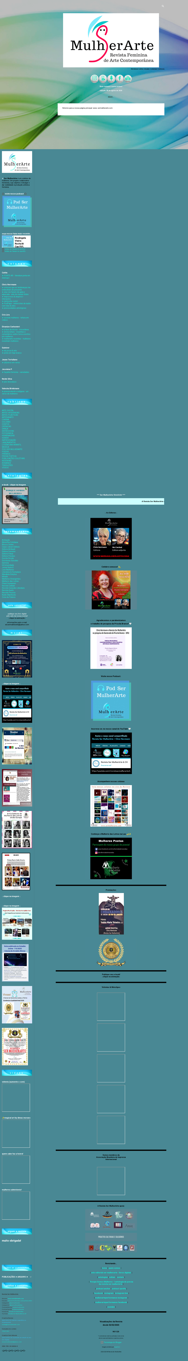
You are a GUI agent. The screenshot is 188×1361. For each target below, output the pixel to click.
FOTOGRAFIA (7, 433)
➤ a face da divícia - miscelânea (15, 329)
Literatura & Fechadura (11, 572)
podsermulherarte (18, 1307)
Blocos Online (8, 544)
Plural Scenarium (9, 583)
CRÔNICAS (6, 426)
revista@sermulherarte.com (11, 1324)
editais (112, 1277)
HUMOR (5, 438)
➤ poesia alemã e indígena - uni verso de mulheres (15, 392)
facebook (98, 1293)
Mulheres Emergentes (11, 579)
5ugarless (117, 1347)
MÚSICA (5, 447)
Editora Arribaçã (8, 549)
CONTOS (5, 424)
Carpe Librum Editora (10, 547)
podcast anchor (103, 1288)
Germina (5, 563)
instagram (109, 1293)
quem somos (114, 1268)
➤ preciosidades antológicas (14, 308)
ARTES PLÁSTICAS (10, 415)
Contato (122, 97)
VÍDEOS (5, 467)
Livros (78, 97)
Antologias (91, 97)
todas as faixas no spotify (15, 251)
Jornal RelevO (8, 567)
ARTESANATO (8, 417)
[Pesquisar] (163, 6)
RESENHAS (7, 461)
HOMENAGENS (8, 435)
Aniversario (151, 97)
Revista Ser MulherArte (16, 1311)
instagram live (121, 1293)
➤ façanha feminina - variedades (15, 372)
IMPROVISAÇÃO (9, 440)
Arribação (6, 540)
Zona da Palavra (8, 597)
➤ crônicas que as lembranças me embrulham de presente (16, 288)
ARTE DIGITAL (8, 410)
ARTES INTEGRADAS (10, 413)
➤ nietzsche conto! (10, 301)
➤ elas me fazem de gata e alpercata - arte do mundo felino (15, 293)
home (104, 1268)
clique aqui (5, 1331)
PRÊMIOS (6, 454)
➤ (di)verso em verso (11, 362)
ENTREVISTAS (8, 431)
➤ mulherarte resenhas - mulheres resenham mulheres (16, 340)
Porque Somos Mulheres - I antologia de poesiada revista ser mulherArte (111, 1283)
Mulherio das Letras (10, 581)
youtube (111, 1307)
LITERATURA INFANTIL (11, 445)
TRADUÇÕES (7, 465)
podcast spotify (118, 1288)
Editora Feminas (8, 551)
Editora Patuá (7, 554)
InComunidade (8, 565)
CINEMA (5, 419)
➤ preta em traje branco (12, 353)
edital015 (136, 97)
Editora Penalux (8, 556)
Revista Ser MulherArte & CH (17, 1314)
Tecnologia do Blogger (111, 1342)
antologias (103, 1277)
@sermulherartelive (16, 1305)
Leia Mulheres (8, 570)
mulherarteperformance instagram (111, 1298)
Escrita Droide (8, 558)
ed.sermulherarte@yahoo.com (12, 1342)
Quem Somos (108, 97)
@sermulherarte (14, 1303)
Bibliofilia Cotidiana (10, 542)
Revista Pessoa (8, 592)
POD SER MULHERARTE (12, 449)
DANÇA (5, 429)
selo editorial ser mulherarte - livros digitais (111, 1272)
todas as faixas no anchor (15, 249)
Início (67, 97)
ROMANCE (6, 463)
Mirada (5, 576)
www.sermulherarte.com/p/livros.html (20, 1301)
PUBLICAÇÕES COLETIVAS (13, 458)
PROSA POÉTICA (9, 456)
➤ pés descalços (9, 382)
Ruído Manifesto (9, 595)
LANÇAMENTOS (9, 442)
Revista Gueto (8, 590)
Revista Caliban (8, 586)
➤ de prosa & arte (9, 350)
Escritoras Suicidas (10, 560)
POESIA (5, 451)
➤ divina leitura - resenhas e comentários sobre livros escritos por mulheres (16, 334)
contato (120, 1277)
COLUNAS (6, 422)
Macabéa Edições (9, 574)
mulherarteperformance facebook (111, 1302)
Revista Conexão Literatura (13, 588)
